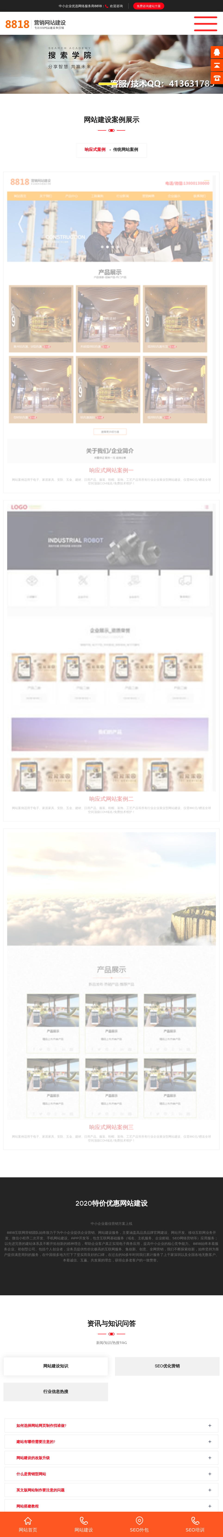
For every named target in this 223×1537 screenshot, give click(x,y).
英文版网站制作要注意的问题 (40, 1491)
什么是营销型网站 (31, 1474)
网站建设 (83, 1524)
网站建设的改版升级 (33, 1458)
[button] (17, 64)
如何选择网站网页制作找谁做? (41, 1426)
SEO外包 (139, 1524)
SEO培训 (195, 1524)
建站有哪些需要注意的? (35, 1442)
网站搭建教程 (27, 1507)
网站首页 (28, 1524)
